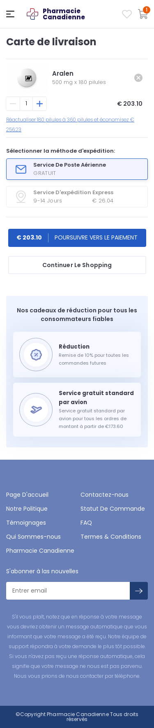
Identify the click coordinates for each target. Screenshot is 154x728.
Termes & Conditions (110, 537)
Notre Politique (27, 509)
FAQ (86, 523)
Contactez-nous (104, 495)
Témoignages (26, 523)
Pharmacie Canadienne (40, 551)
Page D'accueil (27, 495)
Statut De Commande (112, 509)
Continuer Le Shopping (77, 265)
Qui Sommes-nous (33, 537)
